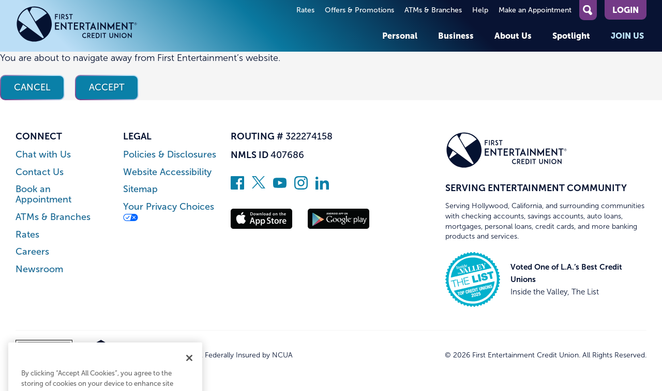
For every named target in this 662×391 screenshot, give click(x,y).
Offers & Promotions (359, 10)
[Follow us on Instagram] (301, 186)
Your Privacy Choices (168, 211)
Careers (32, 252)
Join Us (627, 35)
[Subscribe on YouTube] (280, 186)
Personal (399, 35)
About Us (513, 35)
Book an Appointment (43, 194)
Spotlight (571, 35)
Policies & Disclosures (169, 155)
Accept (107, 87)
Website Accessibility (167, 172)
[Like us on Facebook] (237, 186)
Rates (305, 10)
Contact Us (40, 172)
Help (480, 10)
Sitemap (140, 189)
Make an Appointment (535, 10)
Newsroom (39, 269)
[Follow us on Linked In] (322, 186)
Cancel (32, 87)
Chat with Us (43, 155)
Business (456, 35)
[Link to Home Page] (77, 25)
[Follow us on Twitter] (258, 186)
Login (625, 9)
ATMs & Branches (433, 10)
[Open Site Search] (588, 10)
